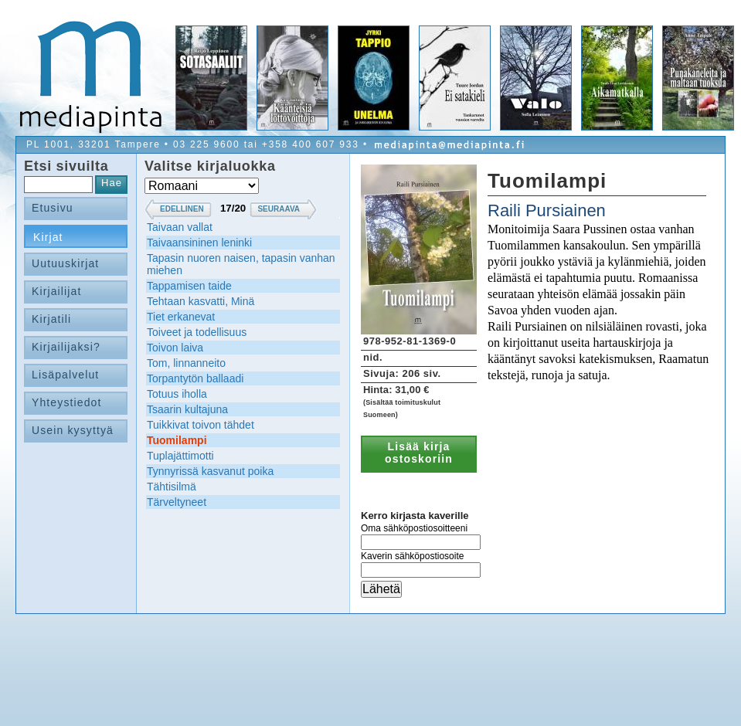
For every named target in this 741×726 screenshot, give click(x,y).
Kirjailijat (56, 291)
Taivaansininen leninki (199, 242)
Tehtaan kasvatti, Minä (200, 301)
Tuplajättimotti (180, 456)
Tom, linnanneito (186, 363)
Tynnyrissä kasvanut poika (210, 471)
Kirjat (48, 237)
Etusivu (52, 208)
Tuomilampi (177, 440)
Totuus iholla (177, 394)
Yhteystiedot (67, 402)
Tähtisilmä (171, 486)
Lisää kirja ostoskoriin (419, 452)
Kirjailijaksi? (66, 347)
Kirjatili (51, 319)
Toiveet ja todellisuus (196, 332)
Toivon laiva (175, 347)
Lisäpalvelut (65, 374)
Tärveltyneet (176, 502)
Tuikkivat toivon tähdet (200, 425)
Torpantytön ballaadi (195, 378)
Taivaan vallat (179, 227)
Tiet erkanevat (181, 316)
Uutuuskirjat (65, 263)
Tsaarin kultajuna (187, 409)
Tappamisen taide (189, 286)
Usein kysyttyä (73, 430)
